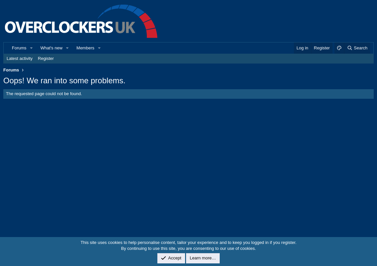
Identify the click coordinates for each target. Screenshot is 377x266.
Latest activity (20, 58)
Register (46, 58)
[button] (31, 48)
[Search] (357, 48)
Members (85, 47)
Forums (19, 47)
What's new (52, 47)
